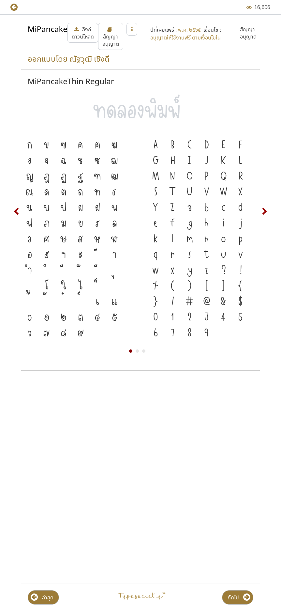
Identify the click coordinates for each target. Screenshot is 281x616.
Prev (16, 211)
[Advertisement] (140, 428)
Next (264, 211)
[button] (18, 7)
